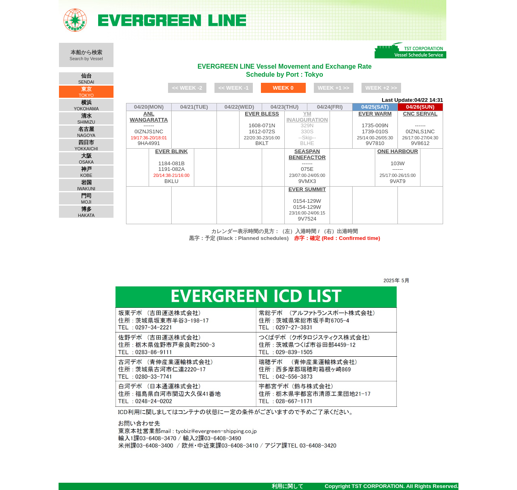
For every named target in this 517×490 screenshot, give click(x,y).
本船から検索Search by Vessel (86, 55)
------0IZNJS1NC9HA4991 (148, 128)
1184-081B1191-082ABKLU (171, 166)
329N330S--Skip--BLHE (307, 128)
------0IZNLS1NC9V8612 (420, 128)
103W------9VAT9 (397, 166)
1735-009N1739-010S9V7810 (375, 128)
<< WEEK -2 (187, 88)
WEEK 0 (283, 88)
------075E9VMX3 (307, 166)
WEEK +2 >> (381, 88)
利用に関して (287, 486)
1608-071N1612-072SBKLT (262, 128)
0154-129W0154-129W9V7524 (307, 204)
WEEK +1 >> (333, 88)
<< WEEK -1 (234, 88)
